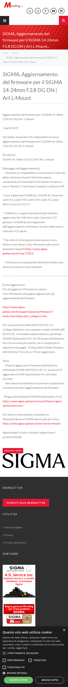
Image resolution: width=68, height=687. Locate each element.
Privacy (8, 535)
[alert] (34, 656)
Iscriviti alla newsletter (25, 502)
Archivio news (13, 450)
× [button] (64, 630)
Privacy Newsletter (15, 542)
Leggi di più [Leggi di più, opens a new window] (22, 647)
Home (5, 53)
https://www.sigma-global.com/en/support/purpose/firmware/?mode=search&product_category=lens (28, 311)
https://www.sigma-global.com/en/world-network (31, 423)
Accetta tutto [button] (18, 680)
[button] (34, 673)
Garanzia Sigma (12, 527)
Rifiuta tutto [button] (49, 680)
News (15, 53)
